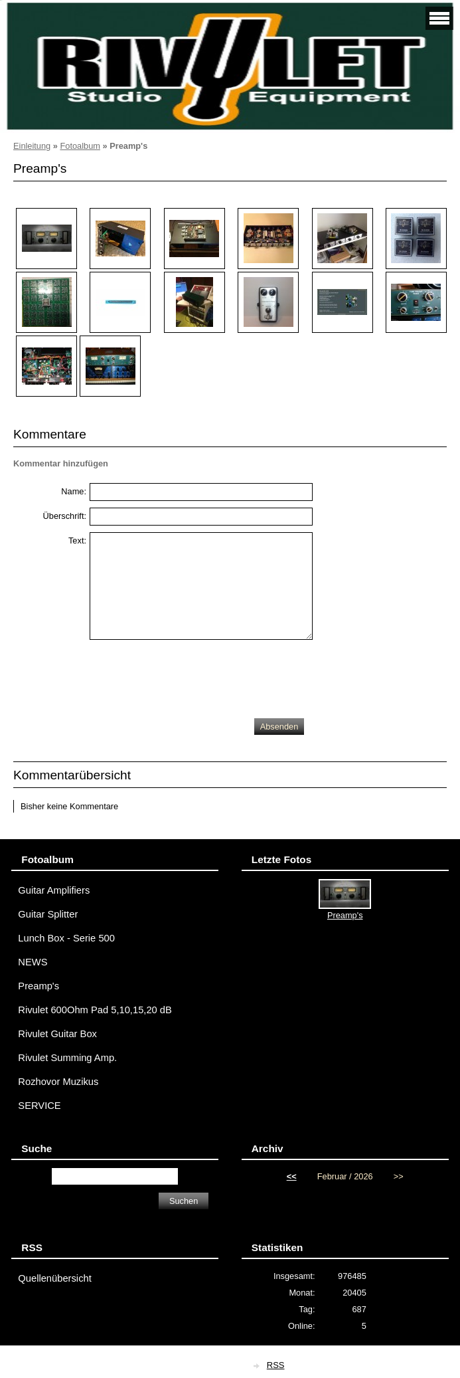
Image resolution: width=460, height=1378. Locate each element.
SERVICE (39, 1105)
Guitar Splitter (48, 914)
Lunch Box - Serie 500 (66, 938)
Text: (77, 540)
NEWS (32, 962)
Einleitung (31, 146)
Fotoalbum (80, 146)
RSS (276, 1365)
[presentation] (190, 676)
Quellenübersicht (54, 1278)
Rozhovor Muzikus (58, 1081)
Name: (73, 491)
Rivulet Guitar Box (57, 1034)
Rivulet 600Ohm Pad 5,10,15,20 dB (95, 1010)
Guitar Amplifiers (54, 890)
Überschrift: (64, 516)
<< (292, 1176)
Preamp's (38, 986)
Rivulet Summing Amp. (67, 1057)
